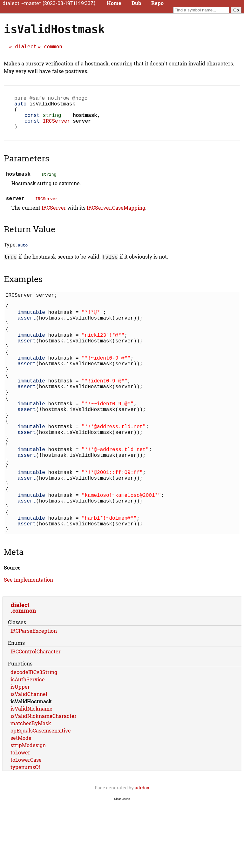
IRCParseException (33, 691)
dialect (25, 47)
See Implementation (28, 640)
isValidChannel (28, 754)
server (82, 127)
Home (114, 3)
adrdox (142, 848)
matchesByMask (30, 783)
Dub (136, 3)
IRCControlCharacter (35, 711)
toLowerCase (26, 820)
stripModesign (28, 805)
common (53, 47)
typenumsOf (25, 827)
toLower (20, 812)
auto (20, 106)
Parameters (26, 165)
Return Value (29, 236)
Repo (157, 3)
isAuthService (27, 739)
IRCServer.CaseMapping (116, 215)
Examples (23, 285)
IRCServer (56, 127)
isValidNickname (31, 769)
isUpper (20, 747)
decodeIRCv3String (33, 732)
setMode (20, 798)
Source (12, 627)
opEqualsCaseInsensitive (40, 790)
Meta (14, 612)
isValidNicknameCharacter (43, 776)
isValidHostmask (31, 761)
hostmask (85, 120)
